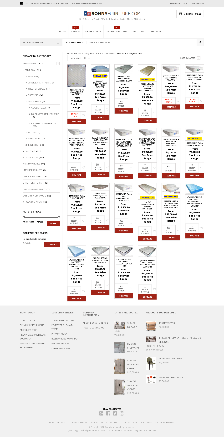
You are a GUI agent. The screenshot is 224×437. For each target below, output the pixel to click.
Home (62, 31)
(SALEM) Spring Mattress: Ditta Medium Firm (100, 260)
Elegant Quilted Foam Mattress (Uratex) (100, 84)
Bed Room (96, 53)
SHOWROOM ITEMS (79, 423)
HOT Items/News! (166, 423)
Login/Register (177, 3)
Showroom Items (117, 31)
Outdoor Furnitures (34, 189)
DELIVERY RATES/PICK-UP (32, 325)
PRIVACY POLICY (59, 334)
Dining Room (32, 145)
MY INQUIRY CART (28, 330)
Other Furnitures (32, 183)
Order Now (91, 31)
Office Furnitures (32, 176)
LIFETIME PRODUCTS (32, 170)
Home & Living (82, 53)
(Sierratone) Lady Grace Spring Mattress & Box (147, 87)
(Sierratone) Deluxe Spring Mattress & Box (124, 79)
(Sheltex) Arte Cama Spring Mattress (77, 92)
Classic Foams (39, 108)
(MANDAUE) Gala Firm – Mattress (195, 144)
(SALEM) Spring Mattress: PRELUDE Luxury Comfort (147, 263)
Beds (30, 76)
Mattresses (109, 53)
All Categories (73, 42)
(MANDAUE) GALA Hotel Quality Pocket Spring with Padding (77, 142)
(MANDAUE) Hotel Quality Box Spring (100, 195)
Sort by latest (187, 58)
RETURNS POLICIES (60, 343)
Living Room (31, 157)
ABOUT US (137, 423)
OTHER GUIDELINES (60, 348)
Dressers (33, 95)
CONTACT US (150, 423)
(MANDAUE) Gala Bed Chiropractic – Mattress (124, 197)
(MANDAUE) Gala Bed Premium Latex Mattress (195, 77)
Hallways (30, 151)
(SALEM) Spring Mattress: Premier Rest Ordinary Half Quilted (194, 202)
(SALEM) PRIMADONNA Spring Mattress (147, 205)
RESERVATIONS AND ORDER (64, 339)
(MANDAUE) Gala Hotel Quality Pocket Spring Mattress (100, 141)
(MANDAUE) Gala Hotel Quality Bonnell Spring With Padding (124, 143)
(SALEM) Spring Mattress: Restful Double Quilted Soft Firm (76, 264)
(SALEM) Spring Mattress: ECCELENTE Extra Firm (124, 263)
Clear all (27, 243)
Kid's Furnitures (31, 163)
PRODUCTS (62, 423)
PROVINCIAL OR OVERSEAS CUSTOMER (33, 337)
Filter (53, 223)
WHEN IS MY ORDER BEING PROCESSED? (32, 345)
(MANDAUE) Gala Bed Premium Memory (171, 77)
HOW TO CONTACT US (93, 328)
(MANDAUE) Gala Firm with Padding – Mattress (171, 142)
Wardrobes (34, 138)
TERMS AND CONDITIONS (63, 320)
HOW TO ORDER (28, 320)
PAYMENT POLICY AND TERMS (62, 327)
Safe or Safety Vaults (34, 195)
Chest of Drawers (38, 89)
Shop (74, 31)
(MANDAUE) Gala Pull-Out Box (77, 197)
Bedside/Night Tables (39, 83)
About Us (138, 31)
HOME (52, 423)
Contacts (155, 31)
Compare (76, 121)
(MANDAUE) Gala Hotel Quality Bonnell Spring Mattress (147, 142)
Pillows (32, 132)
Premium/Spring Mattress (45, 123)
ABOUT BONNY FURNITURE (95, 323)
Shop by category (41, 42)
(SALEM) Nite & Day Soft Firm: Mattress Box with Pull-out (171, 204)
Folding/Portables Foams (45, 114)
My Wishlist (198, 3)
